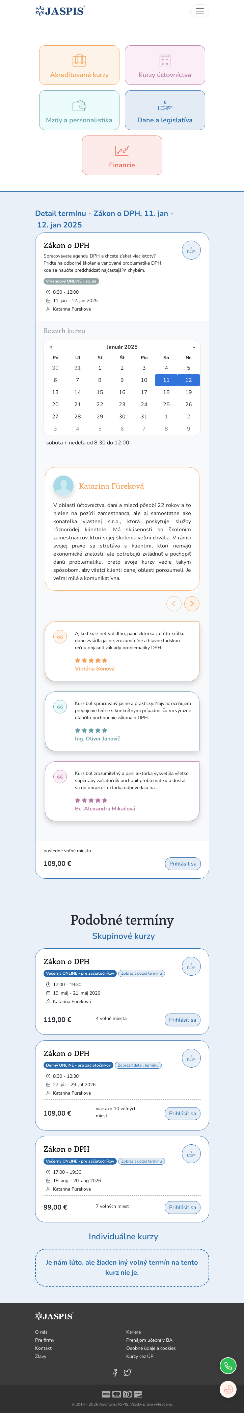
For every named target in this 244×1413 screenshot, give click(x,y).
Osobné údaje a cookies (151, 1348)
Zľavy (40, 1356)
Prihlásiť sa (182, 864)
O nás (41, 1332)
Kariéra (133, 1332)
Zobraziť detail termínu (141, 973)
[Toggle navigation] (199, 11)
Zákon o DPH (66, 245)
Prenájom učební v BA (149, 1340)
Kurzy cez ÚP (140, 1356)
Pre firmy (44, 1340)
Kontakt (43, 1348)
